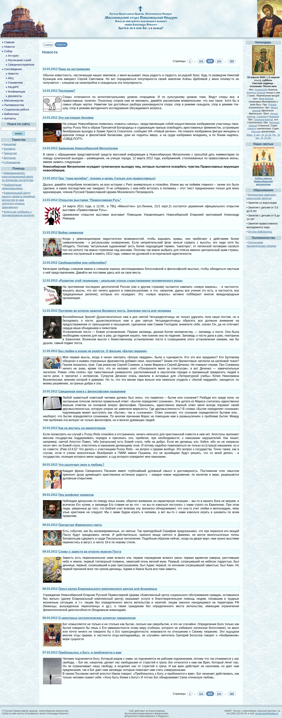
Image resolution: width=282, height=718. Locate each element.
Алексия (251, 128)
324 (219, 61)
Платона (259, 119)
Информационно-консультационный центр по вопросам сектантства (17, 177)
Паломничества (14, 105)
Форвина (274, 116)
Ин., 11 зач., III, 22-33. (267, 136)
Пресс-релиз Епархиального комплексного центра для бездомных (107, 588)
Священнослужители (21, 64)
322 (201, 61)
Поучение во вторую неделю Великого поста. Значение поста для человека (114, 310)
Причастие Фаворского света (80, 524)
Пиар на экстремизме (74, 69)
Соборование (12, 162)
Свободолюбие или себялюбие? (82, 262)
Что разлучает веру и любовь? (81, 464)
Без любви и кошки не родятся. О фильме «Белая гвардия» (102, 351)
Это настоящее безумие (76, 117)
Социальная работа (16, 109)
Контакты (10, 118)
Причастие (10, 153)
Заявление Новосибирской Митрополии (88, 148)
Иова (261, 98)
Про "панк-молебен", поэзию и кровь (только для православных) (107, 178)
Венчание (10, 157)
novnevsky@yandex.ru (266, 713)
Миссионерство (14, 100)
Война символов (70, 232)
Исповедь (10, 148)
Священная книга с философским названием (92, 391)
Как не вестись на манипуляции (82, 428)
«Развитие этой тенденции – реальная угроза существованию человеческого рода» (120, 280)
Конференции (16, 91)
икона (261, 92)
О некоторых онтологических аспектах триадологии (97, 618)
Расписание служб (19, 60)
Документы (15, 96)
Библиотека (11, 114)
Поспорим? (66, 90)
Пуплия (272, 104)
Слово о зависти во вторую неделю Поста (89, 551)
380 (232, 61)
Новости (9, 46)
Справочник (15, 82)
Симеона (261, 116)
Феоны (274, 113)
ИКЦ (10, 78)
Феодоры (274, 122)
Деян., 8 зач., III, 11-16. (259, 134)
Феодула (251, 92)
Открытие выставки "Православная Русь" (89, 200)
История (13, 55)
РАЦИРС (13, 87)
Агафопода (261, 89)
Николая (256, 131)
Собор (8, 51)
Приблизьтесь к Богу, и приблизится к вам (90, 652)
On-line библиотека (260, 231)
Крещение (10, 144)
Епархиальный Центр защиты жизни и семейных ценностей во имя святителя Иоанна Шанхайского (18, 200)
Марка (274, 107)
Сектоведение (13, 69)
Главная (48, 44)
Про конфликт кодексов (76, 494)
